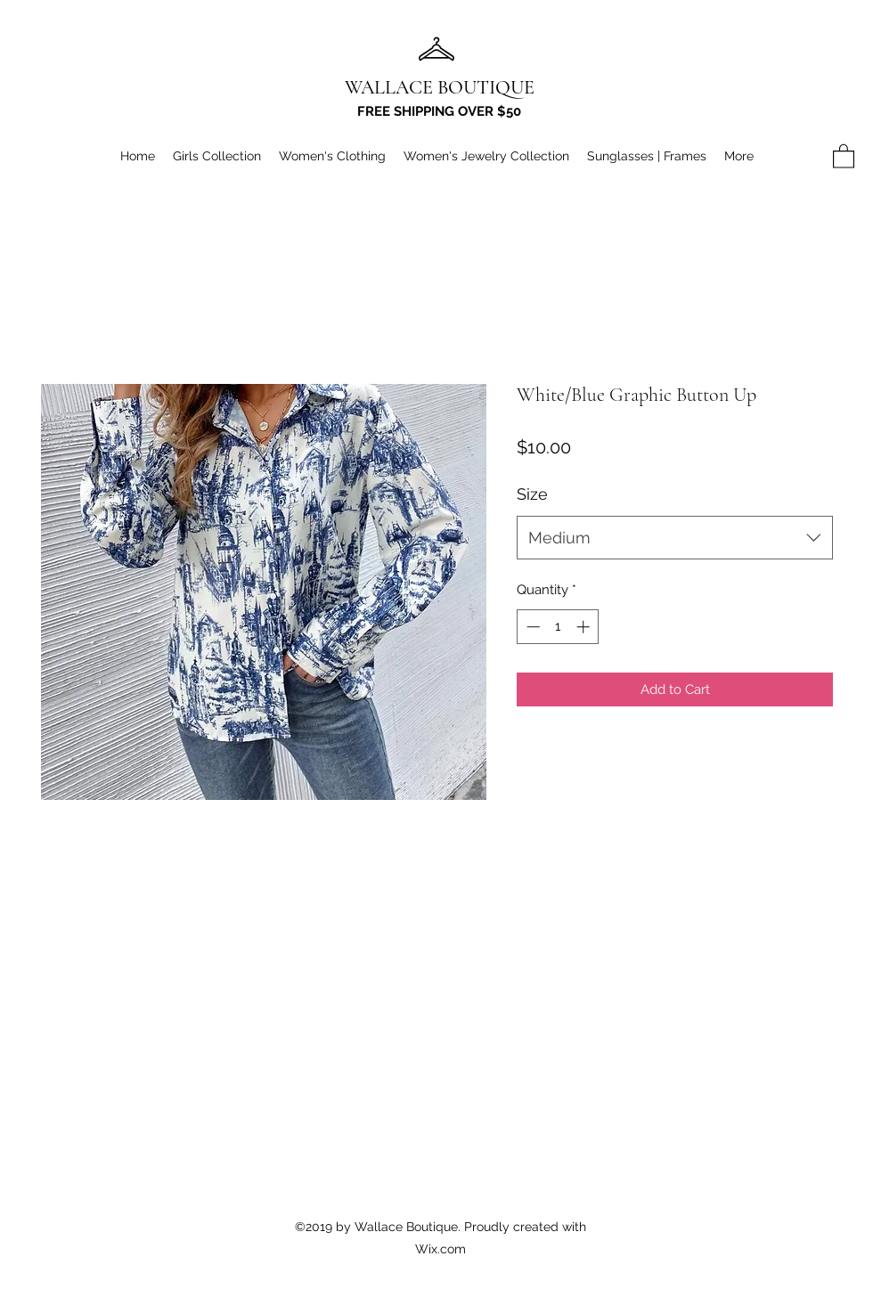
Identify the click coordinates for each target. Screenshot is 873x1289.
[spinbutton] (558, 626)
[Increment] (585, 626)
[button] (843, 155)
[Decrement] (531, 626)
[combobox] (675, 538)
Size (532, 494)
